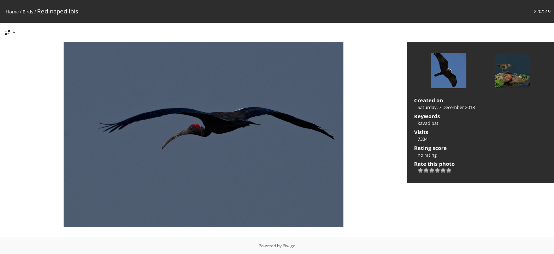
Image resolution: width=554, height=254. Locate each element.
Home (12, 11)
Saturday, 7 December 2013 (446, 107)
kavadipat (428, 123)
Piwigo (289, 246)
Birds (28, 11)
